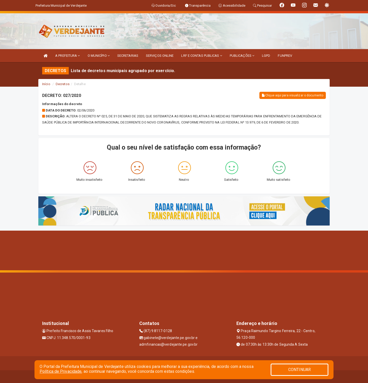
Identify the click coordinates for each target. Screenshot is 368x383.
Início (46, 84)
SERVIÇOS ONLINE (160, 56)
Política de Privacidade (61, 371)
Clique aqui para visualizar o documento (292, 95)
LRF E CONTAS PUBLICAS (201, 56)
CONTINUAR (299, 369)
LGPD (266, 56)
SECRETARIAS (127, 56)
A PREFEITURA (67, 56)
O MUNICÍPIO (99, 56)
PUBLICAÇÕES (242, 56)
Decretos (63, 84)
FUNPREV (285, 56)
